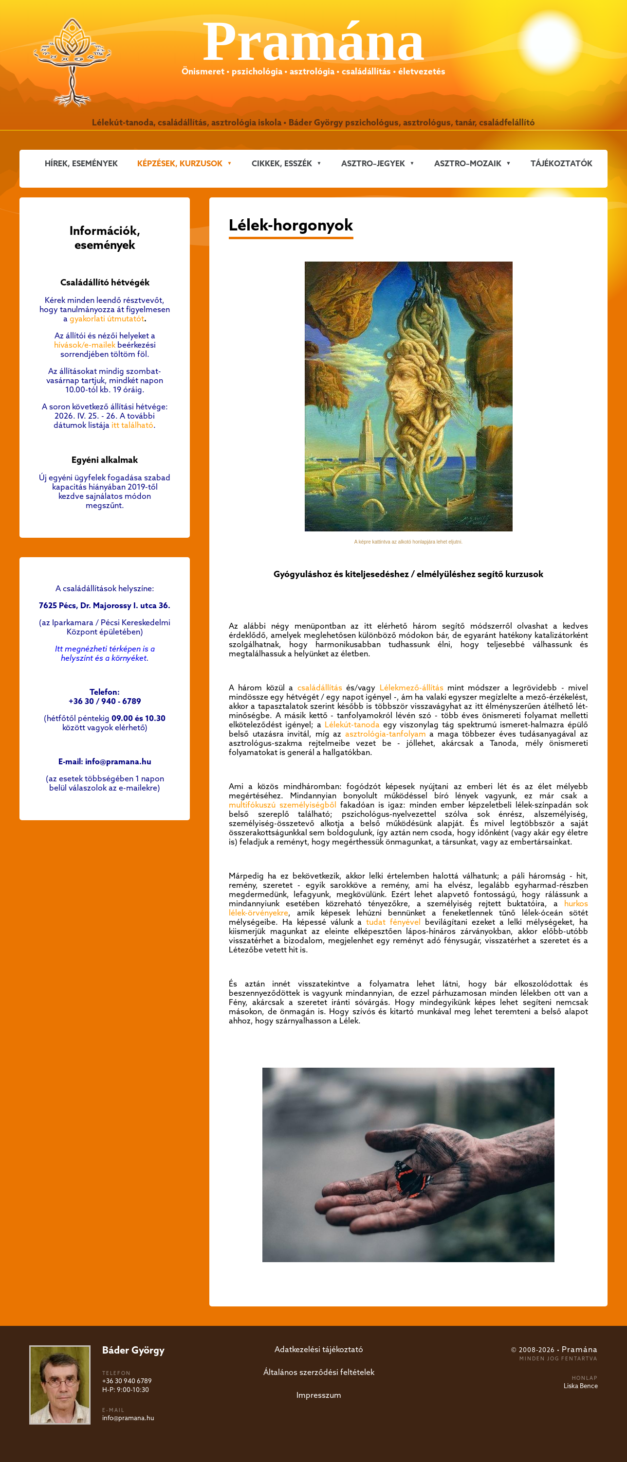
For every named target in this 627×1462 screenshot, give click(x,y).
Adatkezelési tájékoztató (319, 1350)
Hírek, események (81, 164)
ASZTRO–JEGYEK (373, 164)
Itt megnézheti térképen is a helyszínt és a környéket (105, 654)
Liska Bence (581, 1386)
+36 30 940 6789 (127, 1381)
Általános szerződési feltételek (318, 1372)
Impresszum (318, 1395)
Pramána (580, 1350)
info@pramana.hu (128, 1418)
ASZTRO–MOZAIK (467, 164)
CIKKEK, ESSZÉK (282, 164)
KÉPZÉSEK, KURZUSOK (179, 164)
